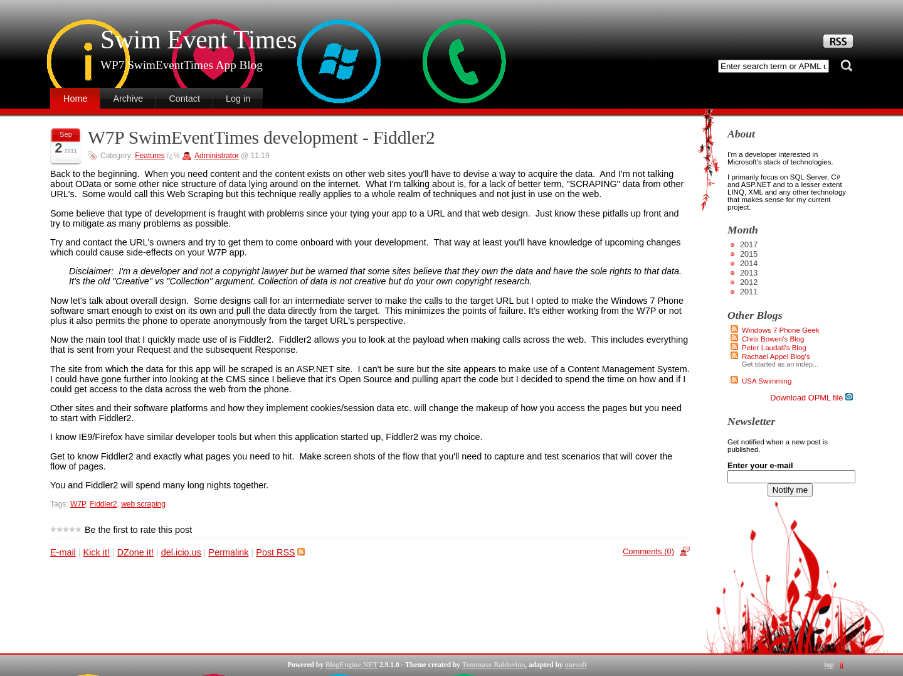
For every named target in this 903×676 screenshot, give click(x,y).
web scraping (143, 504)
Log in (238, 99)
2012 (749, 282)
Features (149, 155)
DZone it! (135, 552)
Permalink (229, 552)
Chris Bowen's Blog (773, 339)
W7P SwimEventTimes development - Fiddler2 (261, 137)
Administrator (216, 155)
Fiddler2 (103, 504)
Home (75, 99)
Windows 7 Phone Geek (781, 330)
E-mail (63, 552)
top (829, 664)
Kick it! (96, 552)
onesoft (576, 664)
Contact (184, 99)
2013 (749, 272)
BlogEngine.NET (351, 664)
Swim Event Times (198, 39)
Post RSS (280, 552)
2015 (749, 254)
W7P (77, 504)
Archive (128, 99)
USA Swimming (766, 381)
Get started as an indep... (780, 364)
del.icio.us (181, 552)
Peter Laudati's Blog (774, 347)
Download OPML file (811, 397)
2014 (749, 263)
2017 (749, 244)
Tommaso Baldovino (493, 664)
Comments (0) (648, 551)
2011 (749, 291)
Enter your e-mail (760, 465)
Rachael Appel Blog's (776, 356)
